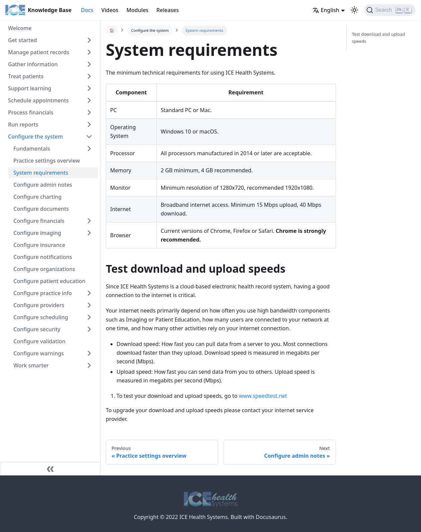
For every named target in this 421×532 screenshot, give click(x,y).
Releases (167, 10)
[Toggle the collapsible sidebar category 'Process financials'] (89, 112)
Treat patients (26, 76)
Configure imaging (37, 233)
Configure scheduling (40, 317)
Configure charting (37, 196)
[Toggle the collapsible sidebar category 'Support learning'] (89, 88)
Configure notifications (42, 257)
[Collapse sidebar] (50, 468)
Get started (22, 40)
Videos (110, 10)
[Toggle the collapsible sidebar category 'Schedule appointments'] (89, 100)
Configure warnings (38, 353)
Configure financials (38, 221)
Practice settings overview (46, 160)
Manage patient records (38, 52)
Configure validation (39, 341)
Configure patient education (49, 281)
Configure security (36, 329)
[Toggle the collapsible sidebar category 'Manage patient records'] (89, 52)
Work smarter (31, 365)
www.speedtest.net (263, 396)
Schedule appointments (38, 100)
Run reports (23, 124)
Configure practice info (42, 293)
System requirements (40, 172)
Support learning (29, 88)
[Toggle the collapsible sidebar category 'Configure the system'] (89, 136)
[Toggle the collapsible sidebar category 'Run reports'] (89, 124)
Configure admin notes (42, 184)
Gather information (33, 64)
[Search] (390, 10)
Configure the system (35, 136)
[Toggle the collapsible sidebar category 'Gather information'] (89, 64)
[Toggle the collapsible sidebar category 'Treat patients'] (89, 76)
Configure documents (41, 208)
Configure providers (38, 305)
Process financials (30, 112)
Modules (137, 10)
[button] (354, 10)
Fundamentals (31, 148)
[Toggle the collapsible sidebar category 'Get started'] (89, 40)
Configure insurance (39, 245)
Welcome (19, 28)
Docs (87, 10)
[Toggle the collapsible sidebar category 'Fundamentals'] (89, 148)
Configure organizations (44, 269)
